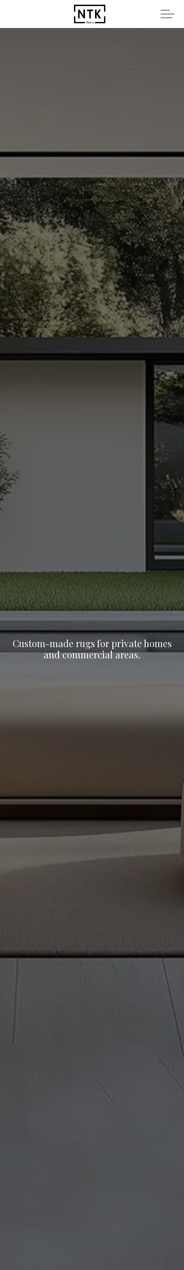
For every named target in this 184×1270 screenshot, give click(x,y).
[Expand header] (168, 14)
